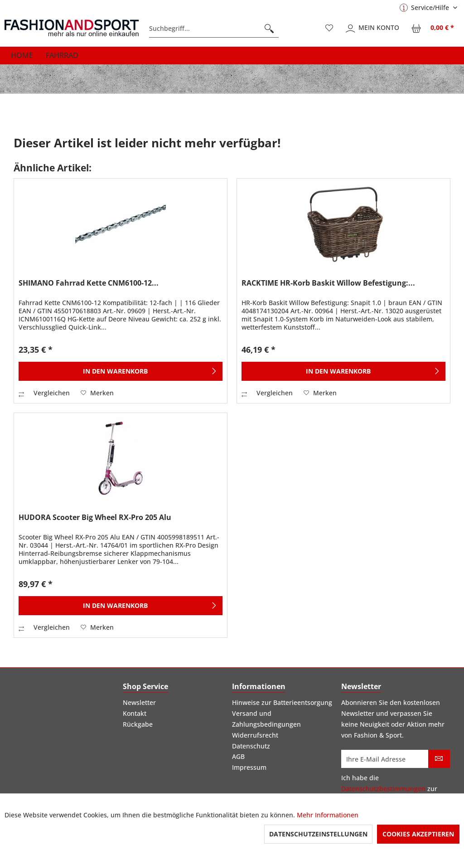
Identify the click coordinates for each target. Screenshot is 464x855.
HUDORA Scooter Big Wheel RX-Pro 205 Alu (95, 517)
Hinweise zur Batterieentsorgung (282, 702)
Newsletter (139, 702)
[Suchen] (269, 28)
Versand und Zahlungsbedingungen (266, 719)
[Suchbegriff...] (214, 28)
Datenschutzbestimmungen (383, 788)
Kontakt (134, 713)
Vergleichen (44, 393)
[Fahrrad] (62, 55)
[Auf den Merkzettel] (97, 393)
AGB (238, 756)
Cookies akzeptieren (418, 834)
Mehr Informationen (327, 815)
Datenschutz (251, 746)
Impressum (249, 767)
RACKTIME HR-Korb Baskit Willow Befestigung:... (328, 283)
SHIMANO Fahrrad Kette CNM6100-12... (89, 283)
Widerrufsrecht (255, 735)
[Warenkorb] (433, 28)
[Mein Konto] (373, 28)
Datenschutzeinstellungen (318, 834)
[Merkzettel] (329, 28)
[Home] (22, 55)
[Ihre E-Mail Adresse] (385, 759)
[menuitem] (214, 28)
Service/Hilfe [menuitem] (425, 7)
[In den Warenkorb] (120, 371)
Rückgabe (138, 724)
